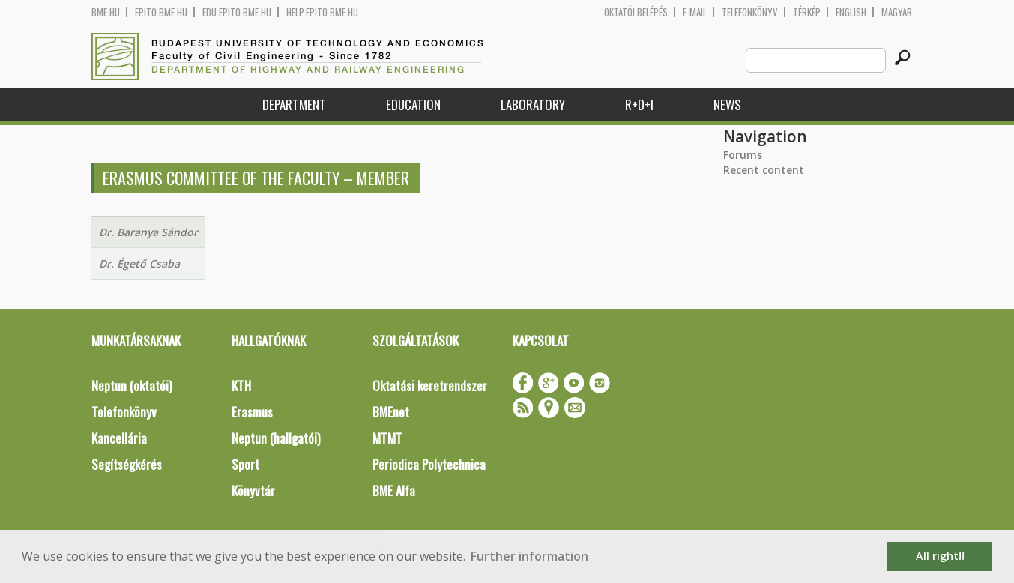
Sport (245, 464)
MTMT (387, 438)
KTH (241, 385)
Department (294, 104)
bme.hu (105, 12)
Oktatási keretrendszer (429, 385)
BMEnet (390, 411)
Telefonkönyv (750, 12)
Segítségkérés (126, 464)
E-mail (695, 12)
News (727, 104)
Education (413, 104)
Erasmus (252, 411)
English (851, 12)
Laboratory (533, 104)
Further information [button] (529, 556)
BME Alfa (393, 490)
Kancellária (119, 438)
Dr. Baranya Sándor (148, 232)
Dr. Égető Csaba (139, 263)
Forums (742, 155)
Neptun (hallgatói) (276, 438)
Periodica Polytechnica (429, 464)
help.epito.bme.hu (322, 12)
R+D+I (639, 104)
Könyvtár (253, 490)
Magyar (896, 12)
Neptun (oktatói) (131, 385)
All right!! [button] (940, 556)
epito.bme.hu (161, 12)
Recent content (763, 170)
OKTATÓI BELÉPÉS (636, 12)
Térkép (807, 12)
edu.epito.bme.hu (236, 12)
